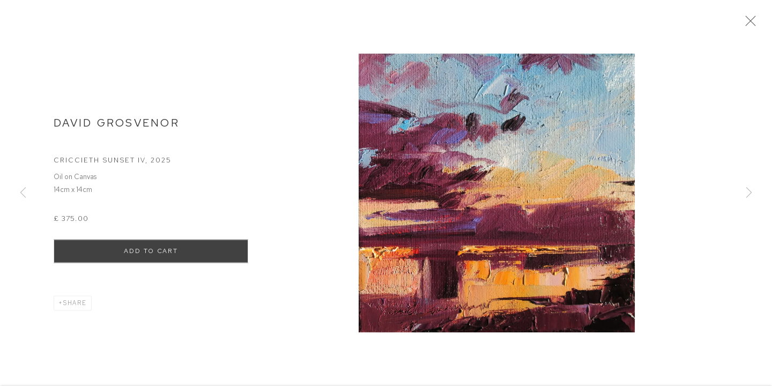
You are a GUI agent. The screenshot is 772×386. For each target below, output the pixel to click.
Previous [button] (23, 193)
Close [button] (751, 24)
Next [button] (749, 193)
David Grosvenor (117, 125)
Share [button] (75, 306)
